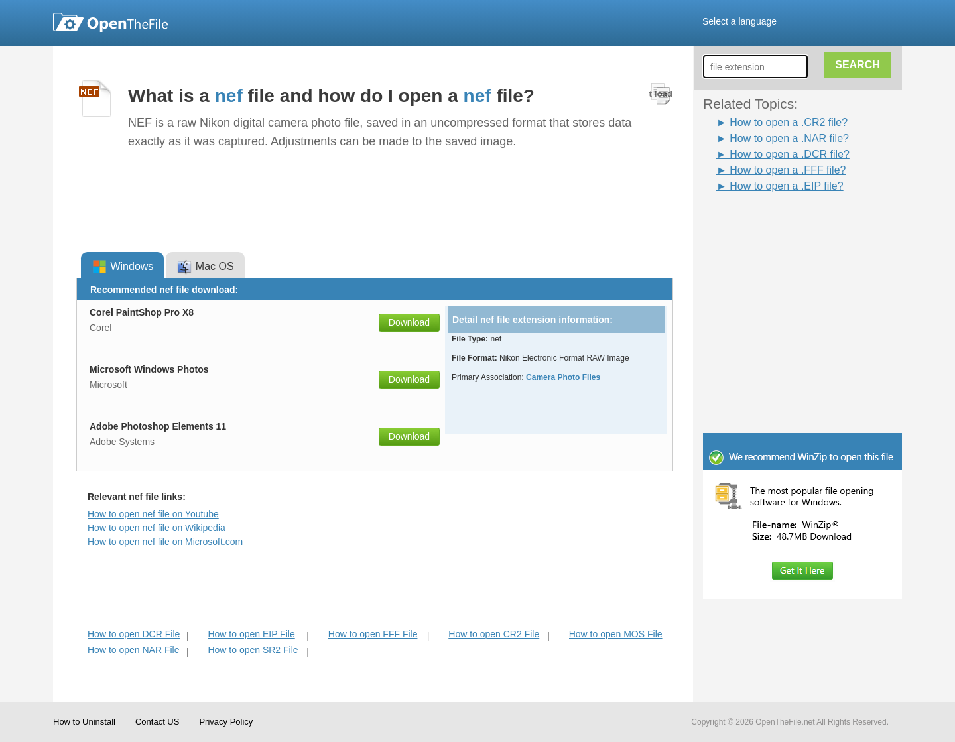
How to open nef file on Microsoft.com (165, 541)
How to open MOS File (616, 634)
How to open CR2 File (493, 634)
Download (409, 322)
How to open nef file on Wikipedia (156, 528)
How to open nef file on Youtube (153, 514)
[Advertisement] (782, 224)
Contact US (157, 722)
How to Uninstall (84, 722)
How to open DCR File (134, 634)
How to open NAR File (134, 650)
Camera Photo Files (563, 377)
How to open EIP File (251, 634)
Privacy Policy (226, 722)
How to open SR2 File (253, 650)
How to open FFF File (373, 634)
